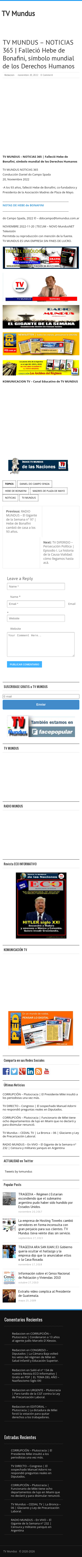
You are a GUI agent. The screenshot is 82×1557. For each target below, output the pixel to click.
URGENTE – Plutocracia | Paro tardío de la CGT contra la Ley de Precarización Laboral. (36, 1393)
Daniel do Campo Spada (35, 483)
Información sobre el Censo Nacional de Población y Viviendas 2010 (44, 1275)
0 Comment (47, 75)
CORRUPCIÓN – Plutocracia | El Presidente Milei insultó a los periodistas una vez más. (40, 1096)
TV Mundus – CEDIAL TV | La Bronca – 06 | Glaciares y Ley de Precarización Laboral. (41, 1134)
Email (71, 604)
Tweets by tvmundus (18, 1171)
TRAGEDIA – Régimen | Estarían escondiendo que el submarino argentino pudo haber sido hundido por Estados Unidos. (45, 1200)
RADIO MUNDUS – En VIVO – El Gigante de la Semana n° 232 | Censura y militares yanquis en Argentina (39, 1146)
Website (15, 629)
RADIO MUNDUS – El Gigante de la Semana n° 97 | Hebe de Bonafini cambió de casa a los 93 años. (21, 521)
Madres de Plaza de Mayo (49, 490)
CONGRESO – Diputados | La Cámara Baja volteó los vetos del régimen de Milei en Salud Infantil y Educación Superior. (35, 1355)
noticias (10, 497)
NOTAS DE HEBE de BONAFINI (23, 205)
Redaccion (9, 75)
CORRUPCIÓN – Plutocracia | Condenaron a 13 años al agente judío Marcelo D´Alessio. (36, 1337)
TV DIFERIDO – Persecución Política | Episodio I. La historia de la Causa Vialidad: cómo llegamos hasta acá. (58, 552)
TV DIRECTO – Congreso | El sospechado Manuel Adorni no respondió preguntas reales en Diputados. (39, 1107)
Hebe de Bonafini (15, 490)
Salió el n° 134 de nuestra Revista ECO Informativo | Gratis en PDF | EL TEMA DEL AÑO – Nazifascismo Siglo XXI (35, 1375)
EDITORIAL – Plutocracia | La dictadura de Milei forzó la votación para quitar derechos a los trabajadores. (34, 1412)
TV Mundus (18, 13)
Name (14, 597)
